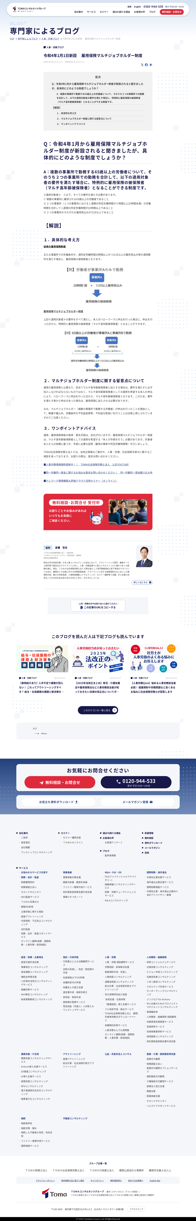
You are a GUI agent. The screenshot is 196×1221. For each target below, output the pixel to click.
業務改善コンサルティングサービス (36, 1060)
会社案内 (23, 832)
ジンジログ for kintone (158, 999)
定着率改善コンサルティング (161, 976)
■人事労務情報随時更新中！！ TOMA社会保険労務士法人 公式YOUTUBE (86, 464)
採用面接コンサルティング (160, 1036)
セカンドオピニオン (31, 892)
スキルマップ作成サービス (160, 986)
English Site (155, 1180)
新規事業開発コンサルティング (36, 999)
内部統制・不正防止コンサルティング (36, 922)
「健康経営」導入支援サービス (120, 1004)
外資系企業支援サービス (159, 877)
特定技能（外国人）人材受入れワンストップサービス (78, 1008)
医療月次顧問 (153, 1058)
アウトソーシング (72, 1054)
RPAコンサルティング (32, 1086)
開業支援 (151, 1091)
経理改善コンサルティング (34, 1081)
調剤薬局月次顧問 (156, 1076)
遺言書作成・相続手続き (75, 992)
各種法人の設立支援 (73, 987)
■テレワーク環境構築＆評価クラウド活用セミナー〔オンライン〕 (81, 480)
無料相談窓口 (116, 1180)
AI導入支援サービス (31, 1076)
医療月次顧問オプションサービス (162, 1069)
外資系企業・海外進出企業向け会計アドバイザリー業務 (162, 893)
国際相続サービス (30, 1145)
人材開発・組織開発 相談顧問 (161, 1016)
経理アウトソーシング (32, 916)
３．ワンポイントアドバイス (71, 123)
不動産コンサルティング (75, 1118)
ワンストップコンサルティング (36, 852)
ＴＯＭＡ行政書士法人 (102, 1170)
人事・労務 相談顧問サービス (119, 962)
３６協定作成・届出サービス (119, 1009)
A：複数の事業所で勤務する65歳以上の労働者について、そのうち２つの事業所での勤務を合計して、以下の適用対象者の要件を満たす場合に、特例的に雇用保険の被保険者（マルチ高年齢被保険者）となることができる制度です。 (100, 97)
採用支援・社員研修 (115, 999)
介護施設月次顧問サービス (160, 1081)
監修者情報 (110, 855)
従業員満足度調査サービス (160, 1021)
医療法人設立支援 (156, 1086)
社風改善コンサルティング (160, 967)
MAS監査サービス (30, 896)
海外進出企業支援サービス (160, 882)
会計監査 (25, 929)
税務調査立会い (29, 887)
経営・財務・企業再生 (32, 957)
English (137, 6)
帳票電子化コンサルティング (35, 1098)
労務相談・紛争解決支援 (117, 967)
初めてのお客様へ (135, 1180)
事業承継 (67, 872)
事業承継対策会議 (72, 877)
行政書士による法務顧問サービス (78, 963)
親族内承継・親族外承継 (75, 882)
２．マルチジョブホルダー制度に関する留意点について (84, 118)
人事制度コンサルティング (118, 976)
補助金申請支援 (29, 976)
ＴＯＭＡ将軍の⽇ (30, 901)
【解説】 (57, 107)
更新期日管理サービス (74, 1002)
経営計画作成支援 (30, 962)
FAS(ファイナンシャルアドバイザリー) (120, 878)
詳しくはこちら (142, 582)
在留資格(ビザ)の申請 (74, 977)
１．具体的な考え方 (66, 113)
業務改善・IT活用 (30, 1054)
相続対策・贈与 (29, 1128)
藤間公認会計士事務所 (131, 1170)
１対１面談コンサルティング (161, 981)
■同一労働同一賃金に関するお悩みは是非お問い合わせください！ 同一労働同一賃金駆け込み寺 (98, 472)
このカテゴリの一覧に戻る (100, 710)
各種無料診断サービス (116, 1025)
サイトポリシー (97, 1180)
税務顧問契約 (27, 882)
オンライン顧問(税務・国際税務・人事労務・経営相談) (36, 942)
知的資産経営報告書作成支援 (77, 892)
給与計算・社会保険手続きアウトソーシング (120, 987)
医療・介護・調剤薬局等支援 (161, 1054)
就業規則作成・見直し (116, 971)
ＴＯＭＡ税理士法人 (36, 1170)
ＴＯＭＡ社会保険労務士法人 (68, 1170)
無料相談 (149, 837)
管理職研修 (152, 1011)
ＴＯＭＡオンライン (73, 842)
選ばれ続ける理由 (112, 832)
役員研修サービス (156, 1026)
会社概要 (25, 847)
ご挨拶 (24, 837)
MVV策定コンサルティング (34, 994)
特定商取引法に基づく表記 (72, 1180)
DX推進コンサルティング (33, 1071)
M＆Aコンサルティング (116, 900)
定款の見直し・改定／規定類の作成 (78, 970)
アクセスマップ (136, 1209)
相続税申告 (26, 1123)
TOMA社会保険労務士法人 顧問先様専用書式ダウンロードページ (121, 1017)
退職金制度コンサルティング (119, 981)
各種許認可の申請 (72, 982)
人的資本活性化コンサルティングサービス (36, 982)
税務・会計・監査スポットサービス (36, 935)
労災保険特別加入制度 (116, 994)
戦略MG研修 (27, 906)
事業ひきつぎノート (73, 896)
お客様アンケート (114, 842)
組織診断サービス (30, 989)
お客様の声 (108, 837)
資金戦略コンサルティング (34, 971)
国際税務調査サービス (158, 887)
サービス (23, 867)
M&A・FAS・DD (113, 872)
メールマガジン (152, 847)
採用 (129, 6)
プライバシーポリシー (45, 1180)
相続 (23, 1118)
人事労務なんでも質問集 (117, 1030)
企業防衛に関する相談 (32, 911)
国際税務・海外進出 (157, 872)
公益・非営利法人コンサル (118, 1054)
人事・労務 (110, 957)
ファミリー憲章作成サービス (77, 887)
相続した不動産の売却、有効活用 (36, 1134)
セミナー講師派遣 (72, 837)
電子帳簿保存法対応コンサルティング (36, 1092)
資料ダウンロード (154, 842)
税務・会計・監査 (30, 877)
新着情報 (149, 832)
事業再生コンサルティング (34, 967)
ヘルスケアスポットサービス (161, 1105)
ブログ (106, 850)
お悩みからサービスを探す (34, 872)
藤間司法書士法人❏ (160, 1170)
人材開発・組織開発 (157, 957)
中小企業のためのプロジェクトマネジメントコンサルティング (162, 1005)
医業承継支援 (153, 1096)
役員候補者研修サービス (159, 1031)
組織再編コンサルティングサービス (120, 886)
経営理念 (25, 842)
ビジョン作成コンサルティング (162, 971)
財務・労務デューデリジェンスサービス (120, 893)
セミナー (65, 832)
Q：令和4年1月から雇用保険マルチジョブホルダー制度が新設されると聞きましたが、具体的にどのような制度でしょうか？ (97, 86)
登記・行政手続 (71, 957)
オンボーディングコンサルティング (162, 992)
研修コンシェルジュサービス (161, 962)
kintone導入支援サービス (34, 1066)
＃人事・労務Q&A (40, 733)
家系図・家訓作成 (72, 997)
